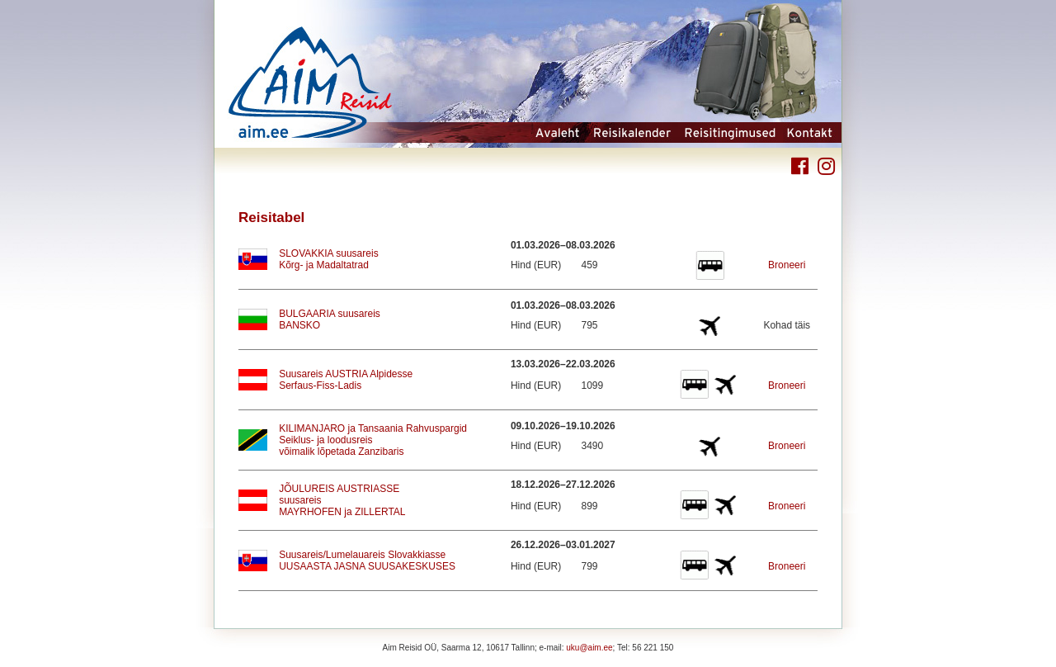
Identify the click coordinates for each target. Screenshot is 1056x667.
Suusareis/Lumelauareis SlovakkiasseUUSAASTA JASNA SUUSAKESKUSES (367, 560)
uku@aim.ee (589, 647)
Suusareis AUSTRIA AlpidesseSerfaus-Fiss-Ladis (345, 379)
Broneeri (786, 265)
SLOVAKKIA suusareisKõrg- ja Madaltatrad (329, 259)
